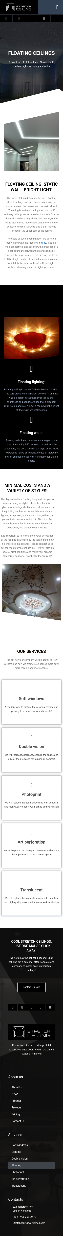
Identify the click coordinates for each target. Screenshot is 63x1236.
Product (16, 1100)
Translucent (19, 1185)
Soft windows (20, 1145)
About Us (17, 1087)
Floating (16, 1165)
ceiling (42, 242)
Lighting (16, 1151)
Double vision (20, 1158)
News (15, 1094)
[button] (57, 7)
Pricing (16, 1114)
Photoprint (18, 1172)
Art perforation (20, 1179)
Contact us (18, 1121)
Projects (17, 1107)
